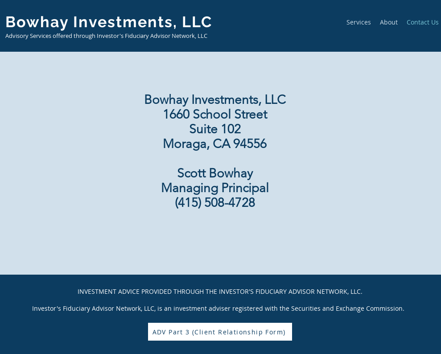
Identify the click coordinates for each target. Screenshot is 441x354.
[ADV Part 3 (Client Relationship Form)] (220, 332)
